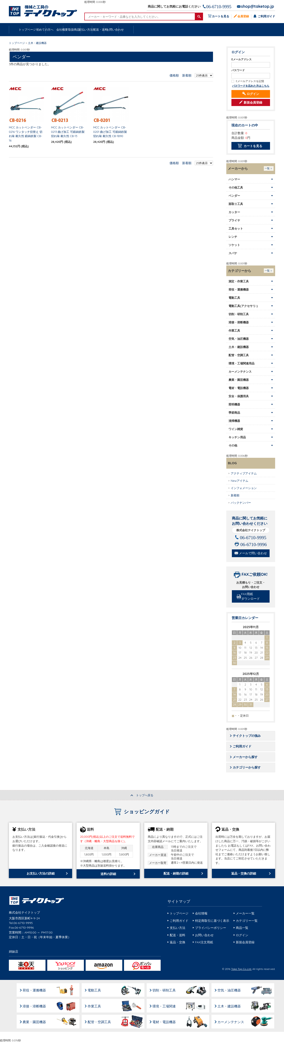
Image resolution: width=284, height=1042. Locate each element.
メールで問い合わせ (253, 553)
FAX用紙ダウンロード (251, 596)
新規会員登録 (253, 103)
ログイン (253, 94)
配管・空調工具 (100, 1021)
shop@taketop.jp (257, 6)
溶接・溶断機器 (34, 1005)
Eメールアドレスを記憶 (250, 81)
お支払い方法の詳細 (41, 874)
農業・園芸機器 (34, 1021)
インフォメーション (244, 488)
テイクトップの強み (247, 736)
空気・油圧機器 (231, 990)
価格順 (174, 76)
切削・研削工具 (165, 990)
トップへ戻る (144, 795)
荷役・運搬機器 (34, 990)
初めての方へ (66, 29)
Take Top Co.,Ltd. (241, 969)
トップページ (28, 29)
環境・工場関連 (165, 1005)
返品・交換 (177, 942)
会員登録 (243, 16)
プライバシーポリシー (210, 928)
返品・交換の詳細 (243, 874)
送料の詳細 (108, 874)
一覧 (267, 168)
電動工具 (95, 990)
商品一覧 (242, 928)
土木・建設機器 (231, 1005)
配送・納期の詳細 (176, 874)
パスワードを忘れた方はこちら (250, 86)
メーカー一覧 (245, 914)
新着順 (186, 76)
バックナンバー (241, 502)
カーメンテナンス (232, 1021)
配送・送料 (217, 29)
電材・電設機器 (165, 1021)
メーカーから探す (245, 757)
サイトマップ (179, 901)
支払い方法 (179, 29)
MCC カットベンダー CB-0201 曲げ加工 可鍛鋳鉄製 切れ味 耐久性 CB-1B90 (110, 132)
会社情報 (201, 914)
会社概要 (104, 29)
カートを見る (220, 16)
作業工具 (95, 1005)
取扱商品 (142, 29)
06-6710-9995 (218, 6)
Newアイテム (239, 480)
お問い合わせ (255, 29)
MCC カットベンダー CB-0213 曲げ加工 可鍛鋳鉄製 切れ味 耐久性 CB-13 (68, 132)
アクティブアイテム (244, 473)
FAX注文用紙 (204, 942)
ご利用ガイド (266, 16)
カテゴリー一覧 (247, 921)
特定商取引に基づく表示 (212, 921)
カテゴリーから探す (247, 768)
